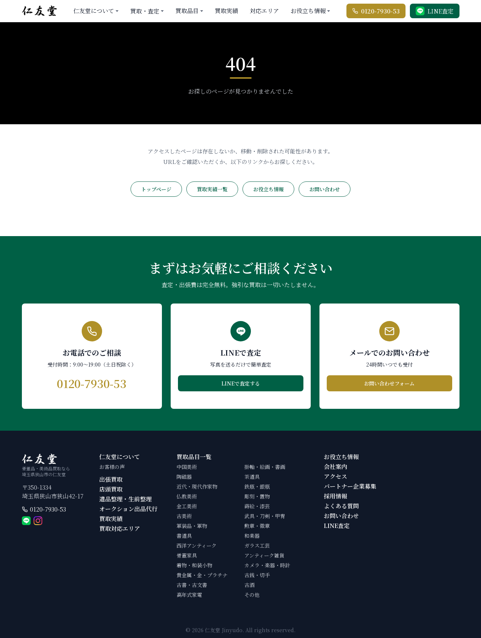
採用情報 (335, 496)
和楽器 (252, 535)
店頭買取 (111, 489)
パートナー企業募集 (350, 486)
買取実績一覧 (212, 189)
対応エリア (264, 11)
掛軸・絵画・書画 (264, 466)
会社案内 (335, 466)
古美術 (184, 516)
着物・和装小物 (194, 565)
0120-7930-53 (48, 509)
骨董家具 (187, 555)
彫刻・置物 (257, 496)
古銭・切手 (257, 575)
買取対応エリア (119, 528)
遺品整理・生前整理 (125, 499)
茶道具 (252, 476)
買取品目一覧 (194, 457)
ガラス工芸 (257, 545)
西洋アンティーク (197, 545)
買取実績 (226, 11)
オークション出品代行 (128, 509)
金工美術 (187, 506)
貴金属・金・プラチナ (202, 575)
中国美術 (187, 466)
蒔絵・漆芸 (257, 506)
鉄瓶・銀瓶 (257, 486)
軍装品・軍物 (192, 525)
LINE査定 (337, 525)
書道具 (184, 535)
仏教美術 (187, 496)
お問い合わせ (324, 189)
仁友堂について (93, 11)
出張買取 (111, 479)
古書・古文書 (192, 584)
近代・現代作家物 (197, 486)
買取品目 (187, 11)
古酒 (249, 584)
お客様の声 (112, 466)
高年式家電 (189, 594)
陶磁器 (184, 476)
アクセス (335, 476)
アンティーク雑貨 (264, 555)
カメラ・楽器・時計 (267, 565)
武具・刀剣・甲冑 (264, 516)
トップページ (156, 189)
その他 (252, 594)
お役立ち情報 (308, 11)
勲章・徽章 (257, 525)
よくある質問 (341, 506)
